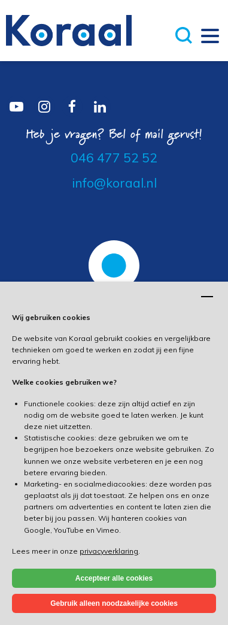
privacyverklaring (109, 551)
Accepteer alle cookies (114, 578)
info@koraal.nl (114, 183)
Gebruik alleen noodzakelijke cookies (114, 603)
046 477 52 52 (114, 157)
